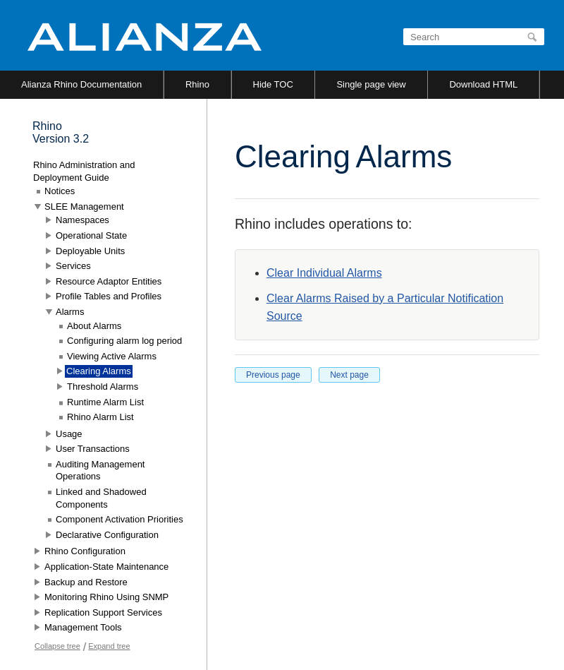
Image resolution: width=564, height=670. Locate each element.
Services (73, 266)
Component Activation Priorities (119, 519)
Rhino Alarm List (100, 417)
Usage (69, 434)
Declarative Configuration (107, 535)
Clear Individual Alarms (324, 273)
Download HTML (483, 84)
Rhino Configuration (84, 551)
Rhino (197, 84)
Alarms (70, 311)
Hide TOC (273, 84)
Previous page (273, 375)
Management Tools (83, 627)
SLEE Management (84, 206)
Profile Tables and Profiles (108, 296)
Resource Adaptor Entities (108, 281)
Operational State (91, 235)
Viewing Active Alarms (112, 356)
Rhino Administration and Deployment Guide (84, 171)
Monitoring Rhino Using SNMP (106, 597)
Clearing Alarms (98, 371)
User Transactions (93, 448)
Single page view (370, 84)
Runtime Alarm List (105, 402)
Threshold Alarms (102, 386)
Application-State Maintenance (106, 566)
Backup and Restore (86, 582)
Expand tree (109, 646)
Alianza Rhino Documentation (81, 84)
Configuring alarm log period (124, 340)
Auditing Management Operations (100, 470)
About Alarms (94, 326)
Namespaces (82, 220)
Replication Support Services (103, 612)
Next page (349, 375)
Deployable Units (90, 251)
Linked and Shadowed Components (101, 498)
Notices (59, 191)
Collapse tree (57, 646)
